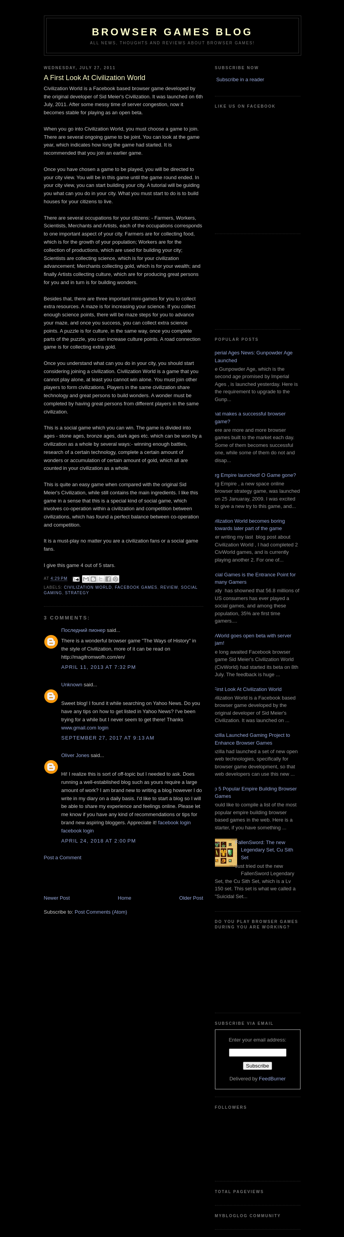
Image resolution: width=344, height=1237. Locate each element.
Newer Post (57, 898)
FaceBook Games (136, 587)
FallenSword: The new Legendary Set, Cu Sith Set (264, 849)
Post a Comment (63, 857)
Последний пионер (83, 630)
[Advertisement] (89, 877)
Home (124, 898)
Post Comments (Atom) (101, 912)
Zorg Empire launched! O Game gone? (252, 475)
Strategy (77, 593)
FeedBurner (272, 1079)
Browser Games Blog (172, 32)
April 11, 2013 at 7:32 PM (98, 667)
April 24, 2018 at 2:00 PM (98, 841)
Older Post (191, 898)
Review (169, 587)
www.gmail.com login (84, 728)
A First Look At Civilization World (245, 689)
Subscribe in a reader (240, 79)
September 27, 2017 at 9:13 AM (108, 738)
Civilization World (88, 587)
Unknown (71, 684)
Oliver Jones (75, 755)
